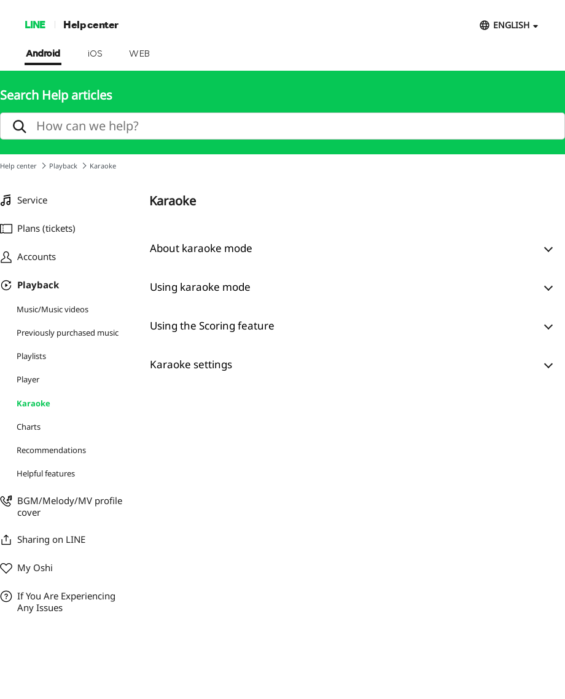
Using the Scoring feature (212, 325)
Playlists (31, 355)
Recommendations (51, 450)
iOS (95, 54)
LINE (35, 24)
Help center (91, 24)
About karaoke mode (201, 248)
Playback (63, 165)
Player (28, 379)
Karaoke (33, 403)
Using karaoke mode (200, 287)
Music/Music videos (52, 309)
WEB (139, 54)
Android (43, 54)
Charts (29, 426)
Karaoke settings (191, 364)
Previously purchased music (68, 332)
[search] (282, 126)
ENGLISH (511, 25)
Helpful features (46, 473)
